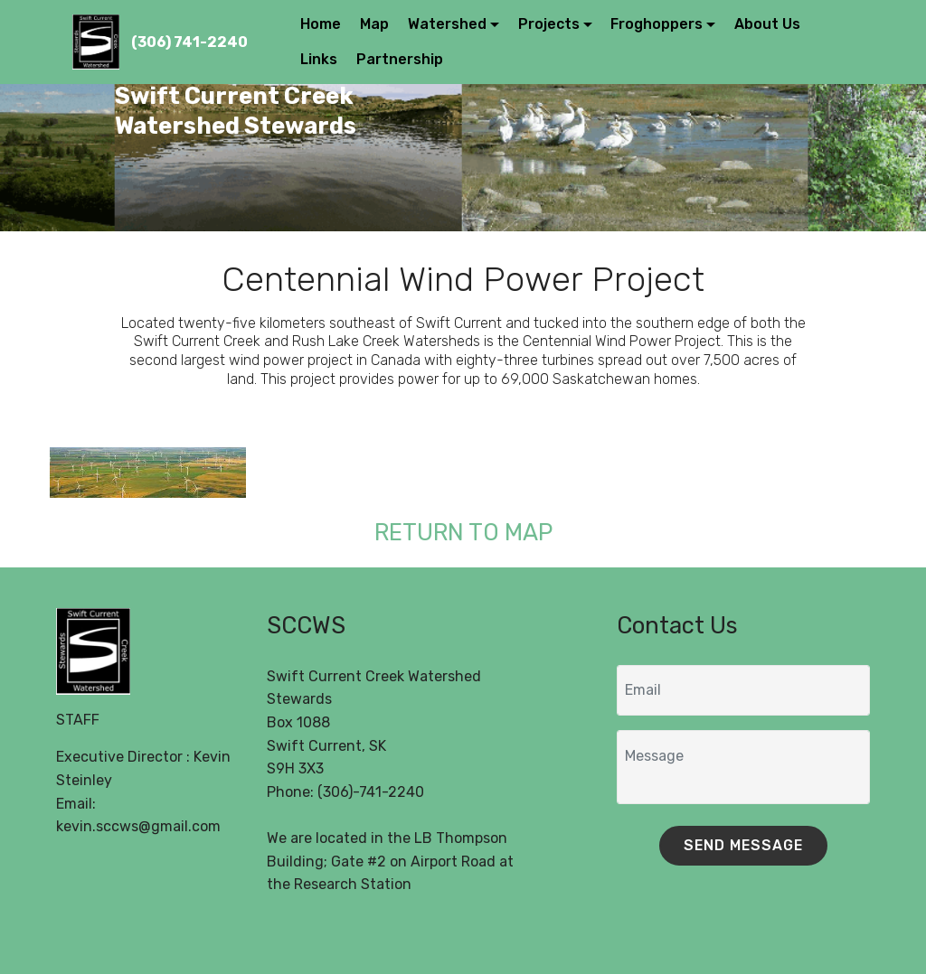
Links (318, 59)
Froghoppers (656, 24)
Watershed (447, 24)
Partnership (399, 59)
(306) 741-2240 (189, 42)
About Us (767, 24)
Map (374, 24)
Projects (549, 24)
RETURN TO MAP (463, 532)
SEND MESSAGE (743, 845)
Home (320, 24)
